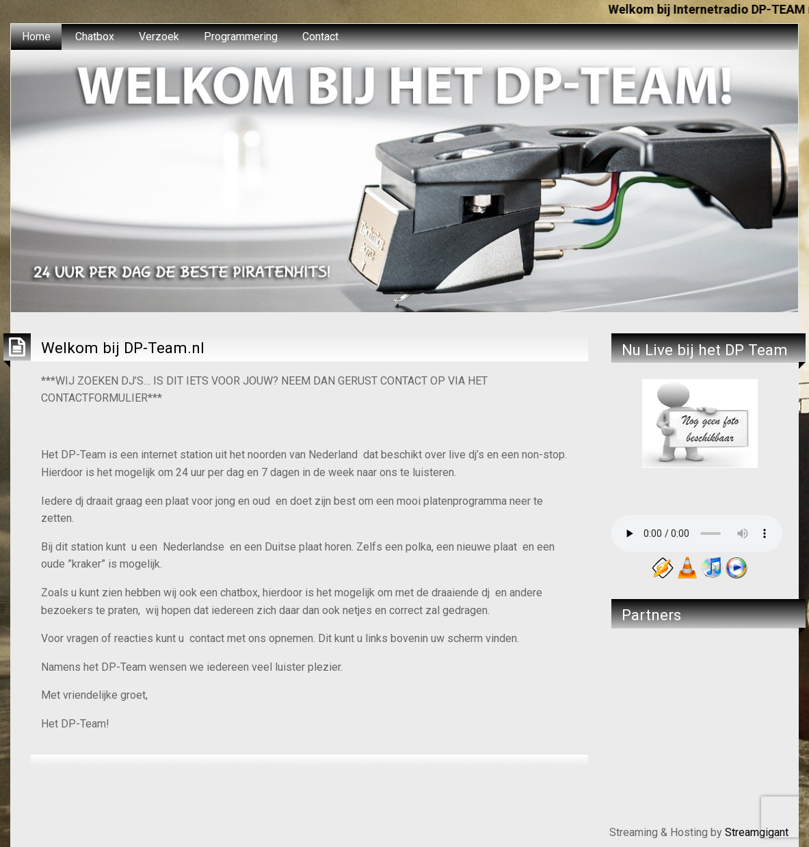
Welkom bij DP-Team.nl (122, 348)
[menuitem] (36, 37)
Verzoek (159, 36)
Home (36, 36)
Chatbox (94, 36)
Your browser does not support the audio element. (696, 533)
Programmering (241, 36)
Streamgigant (756, 832)
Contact (320, 36)
